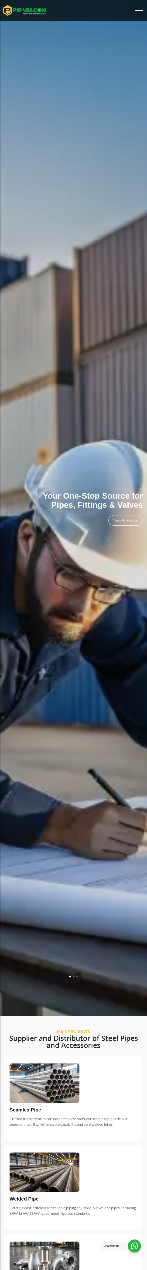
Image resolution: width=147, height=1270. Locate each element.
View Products (125, 520)
